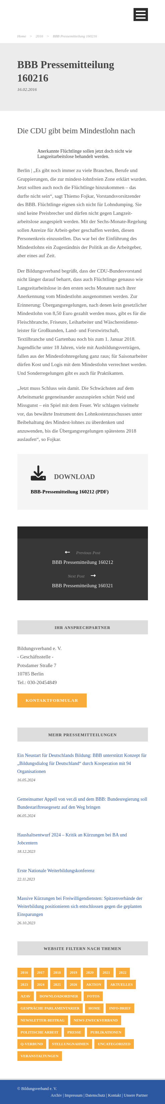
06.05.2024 (26, 815)
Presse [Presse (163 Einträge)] (74, 1032)
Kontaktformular (52, 700)
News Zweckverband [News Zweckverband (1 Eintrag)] (96, 1020)
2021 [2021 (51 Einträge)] (106, 972)
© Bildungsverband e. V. (37, 1088)
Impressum (73, 1095)
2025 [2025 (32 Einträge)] (57, 984)
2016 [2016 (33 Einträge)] (24, 972)
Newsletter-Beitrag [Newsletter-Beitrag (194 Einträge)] (43, 1020)
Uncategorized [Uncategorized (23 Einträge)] (114, 1044)
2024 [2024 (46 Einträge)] (41, 984)
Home (21, 36)
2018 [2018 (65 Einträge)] (57, 972)
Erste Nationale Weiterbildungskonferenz (56, 870)
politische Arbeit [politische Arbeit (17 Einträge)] (40, 1032)
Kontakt (114, 1095)
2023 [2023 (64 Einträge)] (24, 984)
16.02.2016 (27, 89)
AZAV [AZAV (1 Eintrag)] (26, 996)
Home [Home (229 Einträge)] (94, 1008)
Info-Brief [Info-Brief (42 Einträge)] (120, 1008)
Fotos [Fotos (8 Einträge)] (93, 996)
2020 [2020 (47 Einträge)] (90, 972)
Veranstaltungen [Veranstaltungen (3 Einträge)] (40, 1056)
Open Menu (141, 14)
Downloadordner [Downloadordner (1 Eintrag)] (58, 996)
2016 (39, 36)
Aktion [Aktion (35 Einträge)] (93, 984)
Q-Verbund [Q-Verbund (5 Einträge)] (32, 1044)
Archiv (56, 1095)
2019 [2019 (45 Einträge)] (73, 972)
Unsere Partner (136, 1095)
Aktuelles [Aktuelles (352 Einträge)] (121, 984)
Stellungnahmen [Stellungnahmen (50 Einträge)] (70, 1044)
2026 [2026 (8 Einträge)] (73, 984)
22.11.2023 (26, 879)
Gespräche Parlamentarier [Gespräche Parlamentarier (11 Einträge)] (50, 1008)
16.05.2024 (26, 780)
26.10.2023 (26, 923)
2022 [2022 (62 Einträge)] (123, 972)
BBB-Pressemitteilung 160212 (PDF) (70, 491)
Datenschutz (95, 1095)
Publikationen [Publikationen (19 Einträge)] (105, 1032)
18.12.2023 (26, 851)
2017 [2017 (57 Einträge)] (41, 972)
